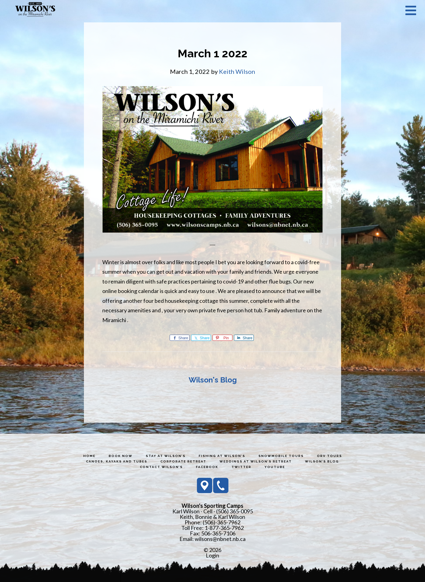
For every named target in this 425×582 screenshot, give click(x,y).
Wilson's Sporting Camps (35, 10)
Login (212, 555)
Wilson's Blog (213, 379)
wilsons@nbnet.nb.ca (220, 538)
